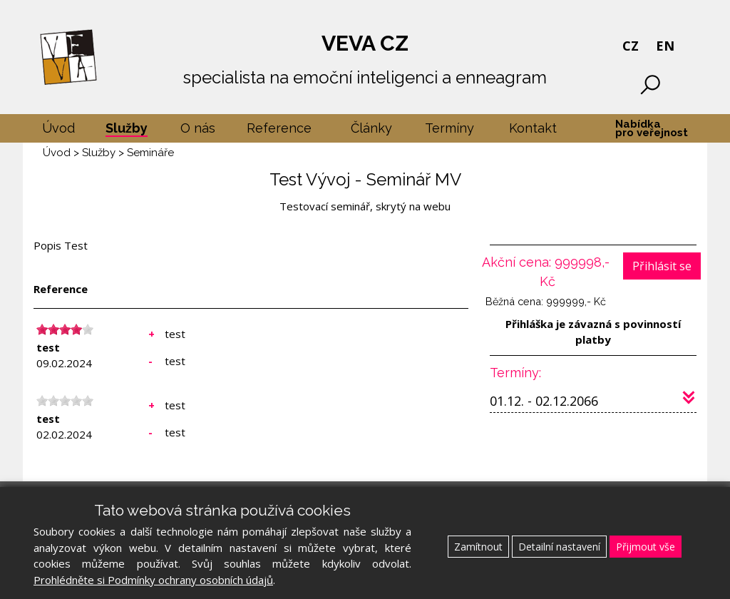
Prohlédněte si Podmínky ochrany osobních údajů (153, 580)
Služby (98, 152)
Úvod (57, 152)
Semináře (150, 152)
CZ (630, 45)
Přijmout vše (645, 546)
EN (665, 45)
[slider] (64, 329)
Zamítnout (478, 546)
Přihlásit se (662, 266)
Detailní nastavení (559, 546)
